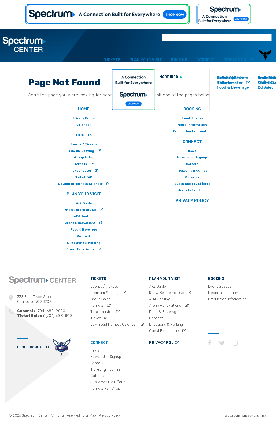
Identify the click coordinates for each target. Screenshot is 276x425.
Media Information (192, 124)
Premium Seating (80, 151)
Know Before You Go (80, 209)
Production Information (192, 131)
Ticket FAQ (83, 177)
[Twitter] (222, 366)
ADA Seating (84, 216)
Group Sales (84, 157)
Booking (161, 54)
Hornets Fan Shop (192, 190)
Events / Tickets (84, 144)
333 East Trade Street (53, 299)
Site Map (89, 416)
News (192, 151)
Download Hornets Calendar (80, 183)
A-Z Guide (84, 203)
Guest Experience (80, 249)
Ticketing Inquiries (192, 170)
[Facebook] (209, 366)
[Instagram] (235, 366)
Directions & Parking (83, 242)
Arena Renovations (80, 223)
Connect (195, 54)
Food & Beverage (84, 229)
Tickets (80, 54)
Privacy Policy (235, 54)
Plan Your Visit (120, 54)
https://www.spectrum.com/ (107, 14)
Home (84, 109)
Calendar (84, 124)
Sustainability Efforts (192, 183)
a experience (246, 416)
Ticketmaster (80, 170)
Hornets (80, 164)
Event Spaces (192, 118)
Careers (192, 164)
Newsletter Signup (192, 157)
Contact (83, 236)
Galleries (192, 177)
